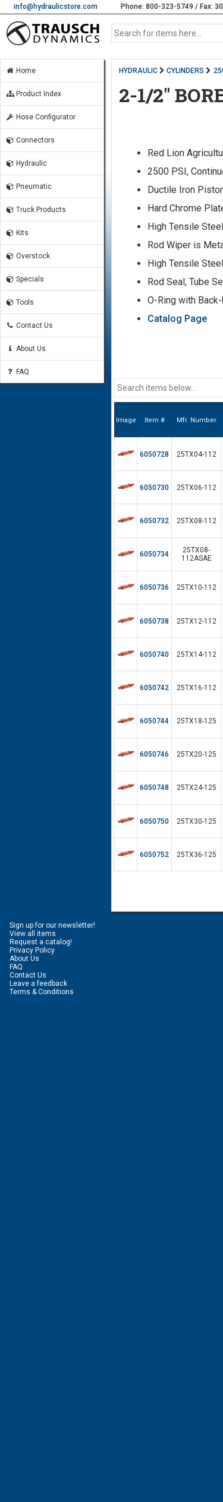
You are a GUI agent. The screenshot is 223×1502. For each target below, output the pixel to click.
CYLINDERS (185, 71)
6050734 (154, 554)
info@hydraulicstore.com (56, 6)
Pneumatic (28, 186)
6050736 (154, 587)
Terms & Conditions (42, 992)
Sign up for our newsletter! (52, 925)
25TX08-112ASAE (196, 554)
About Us (25, 348)
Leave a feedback (38, 983)
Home (20, 71)
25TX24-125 (196, 787)
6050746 (154, 754)
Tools (19, 302)
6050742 (154, 688)
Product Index (33, 94)
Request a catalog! (41, 942)
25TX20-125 (196, 754)
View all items (33, 933)
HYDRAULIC (138, 71)
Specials (24, 279)
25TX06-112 (196, 487)
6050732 (154, 521)
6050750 (154, 821)
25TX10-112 (196, 587)
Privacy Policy (32, 950)
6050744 (154, 721)
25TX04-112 (196, 454)
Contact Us (29, 325)
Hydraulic (26, 163)
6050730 (154, 487)
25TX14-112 (196, 654)
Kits (17, 233)
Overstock (27, 256)
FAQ (17, 372)
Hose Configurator (40, 117)
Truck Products (35, 209)
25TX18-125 (196, 721)
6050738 (154, 621)
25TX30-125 (196, 821)
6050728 (154, 454)
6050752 (154, 854)
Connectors (30, 140)
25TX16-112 (196, 688)
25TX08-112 (196, 521)
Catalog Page (177, 318)
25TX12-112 (196, 621)
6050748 (154, 787)
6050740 (154, 654)
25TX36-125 (196, 854)
